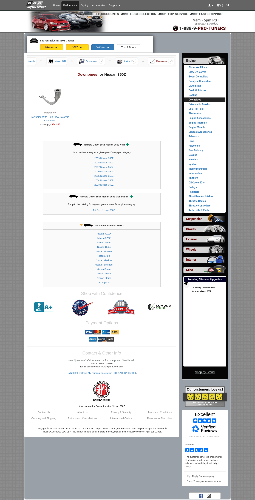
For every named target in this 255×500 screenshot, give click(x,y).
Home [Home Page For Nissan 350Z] (56, 5)
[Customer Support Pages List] (114, 5)
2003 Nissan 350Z (104, 184)
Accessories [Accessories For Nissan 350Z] (98, 5)
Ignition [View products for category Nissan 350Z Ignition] (193, 164)
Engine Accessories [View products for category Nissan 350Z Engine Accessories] (200, 118)
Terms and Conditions (160, 412)
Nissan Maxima (104, 260)
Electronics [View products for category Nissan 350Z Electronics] (195, 113)
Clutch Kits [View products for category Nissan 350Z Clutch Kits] (195, 85)
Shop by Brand (205, 372)
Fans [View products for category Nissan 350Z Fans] (191, 141)
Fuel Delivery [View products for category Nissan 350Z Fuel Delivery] (196, 150)
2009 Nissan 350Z (104, 158)
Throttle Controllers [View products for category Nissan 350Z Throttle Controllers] (200, 205)
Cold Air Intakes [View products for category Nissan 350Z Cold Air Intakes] (197, 90)
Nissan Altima (104, 242)
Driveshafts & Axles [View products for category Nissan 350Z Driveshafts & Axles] (200, 104)
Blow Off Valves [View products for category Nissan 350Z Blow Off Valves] (197, 72)
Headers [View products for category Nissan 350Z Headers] (193, 159)
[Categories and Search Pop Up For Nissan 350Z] (228, 5)
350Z (77, 47)
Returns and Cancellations (82, 418)
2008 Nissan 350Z (104, 162)
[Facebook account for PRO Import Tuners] (201, 495)
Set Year (103, 47)
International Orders (121, 418)
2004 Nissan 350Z (104, 180)
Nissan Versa (104, 273)
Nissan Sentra (104, 269)
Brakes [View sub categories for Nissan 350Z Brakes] (191, 229)
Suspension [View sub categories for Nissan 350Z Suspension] (194, 219)
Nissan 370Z (104, 238)
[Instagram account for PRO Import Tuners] (209, 495)
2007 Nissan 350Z (104, 167)
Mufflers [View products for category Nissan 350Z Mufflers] (193, 178)
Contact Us (44, 412)
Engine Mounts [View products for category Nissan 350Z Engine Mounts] (197, 127)
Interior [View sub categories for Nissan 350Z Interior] (191, 259)
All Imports (104, 282)
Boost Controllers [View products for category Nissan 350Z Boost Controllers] (198, 76)
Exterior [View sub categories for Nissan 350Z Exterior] (191, 239)
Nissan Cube (104, 247)
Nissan (51, 47)
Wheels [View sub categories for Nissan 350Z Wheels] (191, 249)
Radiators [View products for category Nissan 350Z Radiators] (194, 191)
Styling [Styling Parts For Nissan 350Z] (85, 5)
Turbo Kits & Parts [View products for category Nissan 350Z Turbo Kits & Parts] (199, 210)
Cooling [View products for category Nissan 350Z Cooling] (193, 95)
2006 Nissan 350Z (104, 171)
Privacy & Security (121, 412)
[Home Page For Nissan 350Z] (37, 4)
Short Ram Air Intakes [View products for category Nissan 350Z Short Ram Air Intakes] (201, 196)
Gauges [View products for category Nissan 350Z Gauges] (193, 154)
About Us (82, 412)
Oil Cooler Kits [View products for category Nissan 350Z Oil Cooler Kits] (197, 182)
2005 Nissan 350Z (104, 176)
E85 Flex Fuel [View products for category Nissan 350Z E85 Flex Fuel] (196, 108)
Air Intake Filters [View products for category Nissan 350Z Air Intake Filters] (198, 67)
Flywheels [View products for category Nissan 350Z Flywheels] (194, 145)
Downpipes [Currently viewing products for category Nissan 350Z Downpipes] (195, 99)
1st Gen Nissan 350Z (104, 210)
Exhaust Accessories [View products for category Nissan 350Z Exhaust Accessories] (200, 131)
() (220, 5)
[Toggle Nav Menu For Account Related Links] (210, 5)
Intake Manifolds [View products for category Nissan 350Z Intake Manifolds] (198, 168)
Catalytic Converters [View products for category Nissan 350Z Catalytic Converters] (200, 81)
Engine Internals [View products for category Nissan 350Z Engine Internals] (198, 122)
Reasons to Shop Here (159, 418)
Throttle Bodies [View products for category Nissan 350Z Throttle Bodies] (197, 201)
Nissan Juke (104, 256)
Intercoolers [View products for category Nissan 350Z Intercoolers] (195, 173)
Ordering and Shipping (43, 418)
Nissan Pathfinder (104, 264)
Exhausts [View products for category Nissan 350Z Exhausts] (194, 136)
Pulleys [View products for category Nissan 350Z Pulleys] (193, 187)
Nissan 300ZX (104, 233)
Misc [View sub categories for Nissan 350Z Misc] (189, 270)
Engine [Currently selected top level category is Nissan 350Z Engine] (191, 60)
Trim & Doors (128, 47)
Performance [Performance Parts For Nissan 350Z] (70, 5)
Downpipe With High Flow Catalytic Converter (49, 119)
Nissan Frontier (104, 251)
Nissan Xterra (104, 278)
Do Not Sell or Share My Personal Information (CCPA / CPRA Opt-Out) (102, 373)
